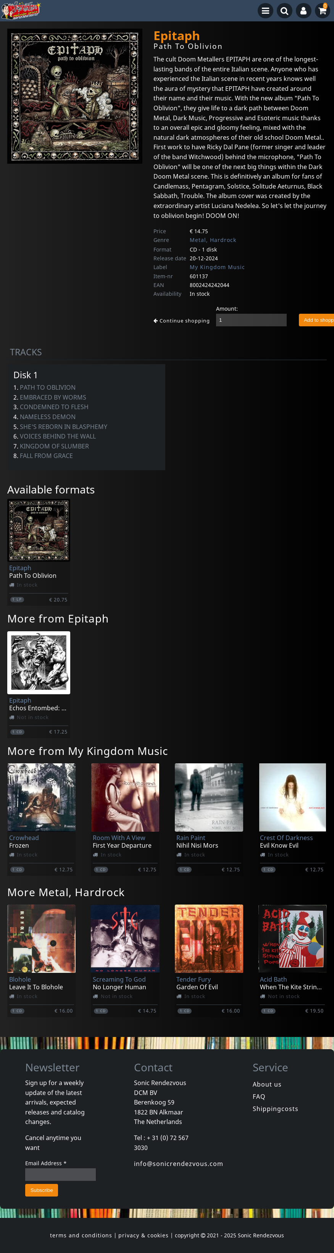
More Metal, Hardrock (66, 892)
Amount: (227, 308)
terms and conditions (81, 1235)
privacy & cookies (143, 1235)
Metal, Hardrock (213, 240)
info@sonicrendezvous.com (178, 1163)
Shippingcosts (276, 1109)
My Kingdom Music (217, 267)
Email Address (46, 1163)
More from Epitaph (58, 618)
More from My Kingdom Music (87, 750)
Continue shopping (181, 320)
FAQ (259, 1096)
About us (267, 1084)
